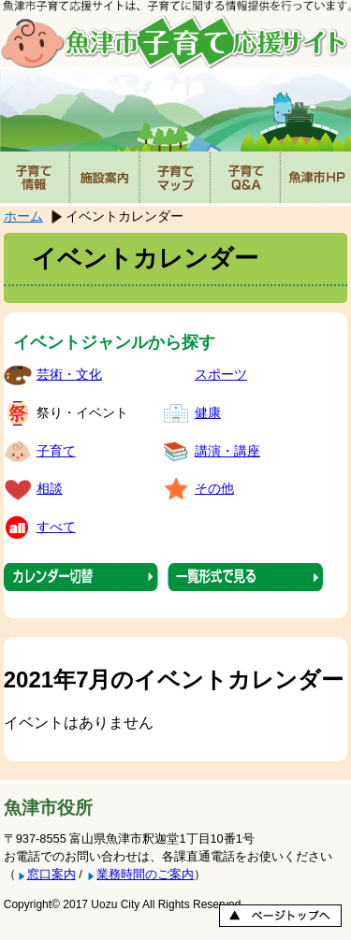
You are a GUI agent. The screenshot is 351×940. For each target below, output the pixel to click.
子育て (56, 450)
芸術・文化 (69, 374)
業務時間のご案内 (145, 874)
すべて (56, 526)
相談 (50, 488)
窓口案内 (51, 874)
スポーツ (221, 374)
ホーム (23, 216)
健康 (208, 412)
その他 (214, 488)
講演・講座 (227, 450)
